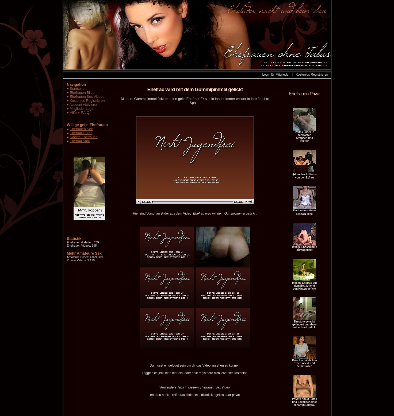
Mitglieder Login (82, 109)
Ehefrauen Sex (81, 129)
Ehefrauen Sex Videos (87, 97)
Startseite (77, 89)
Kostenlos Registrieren (312, 74)
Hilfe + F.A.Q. (80, 113)
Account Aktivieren (84, 105)
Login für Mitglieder (276, 74)
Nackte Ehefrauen (84, 137)
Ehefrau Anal (80, 141)
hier (175, 373)
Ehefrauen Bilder (83, 93)
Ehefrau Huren (81, 133)
